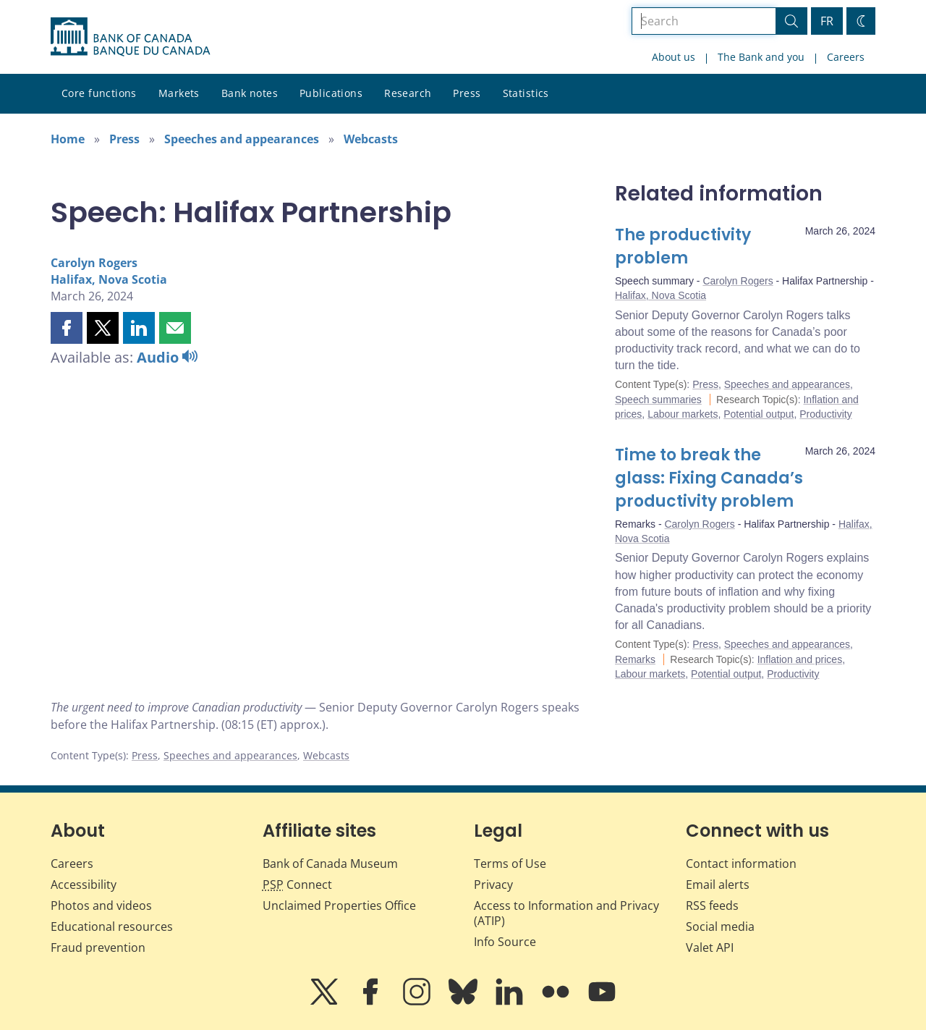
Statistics (526, 93)
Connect (297, 884)
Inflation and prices (800, 659)
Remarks (635, 659)
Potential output (758, 414)
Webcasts (371, 139)
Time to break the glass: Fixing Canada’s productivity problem (709, 478)
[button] (66, 328)
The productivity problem (683, 246)
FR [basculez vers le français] (826, 21)
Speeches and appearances (241, 139)
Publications (331, 93)
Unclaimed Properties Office (339, 905)
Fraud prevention (98, 947)
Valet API (710, 947)
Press (466, 93)
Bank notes (249, 93)
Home (68, 139)
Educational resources (112, 926)
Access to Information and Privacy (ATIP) (566, 913)
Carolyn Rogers (94, 263)
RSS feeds (712, 905)
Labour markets (682, 414)
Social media (720, 926)
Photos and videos (101, 905)
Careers (846, 57)
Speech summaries (658, 399)
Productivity (825, 414)
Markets (179, 93)
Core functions (99, 93)
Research (407, 93)
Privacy (493, 884)
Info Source (505, 942)
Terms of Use (510, 863)
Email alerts (717, 884)
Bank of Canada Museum (330, 863)
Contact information (741, 863)
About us (673, 57)
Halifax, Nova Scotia (109, 279)
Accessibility (83, 884)
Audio (167, 357)
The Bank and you (761, 57)
